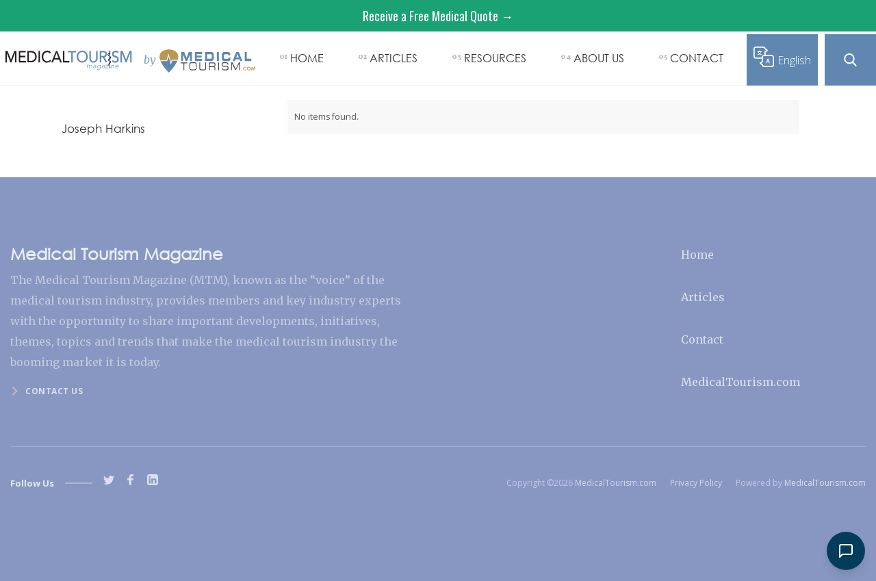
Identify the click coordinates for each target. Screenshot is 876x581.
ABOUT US (599, 58)
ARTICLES (393, 58)
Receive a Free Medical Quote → (438, 16)
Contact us (54, 391)
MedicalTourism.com (740, 382)
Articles (703, 297)
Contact (702, 339)
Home (697, 254)
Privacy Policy (696, 483)
